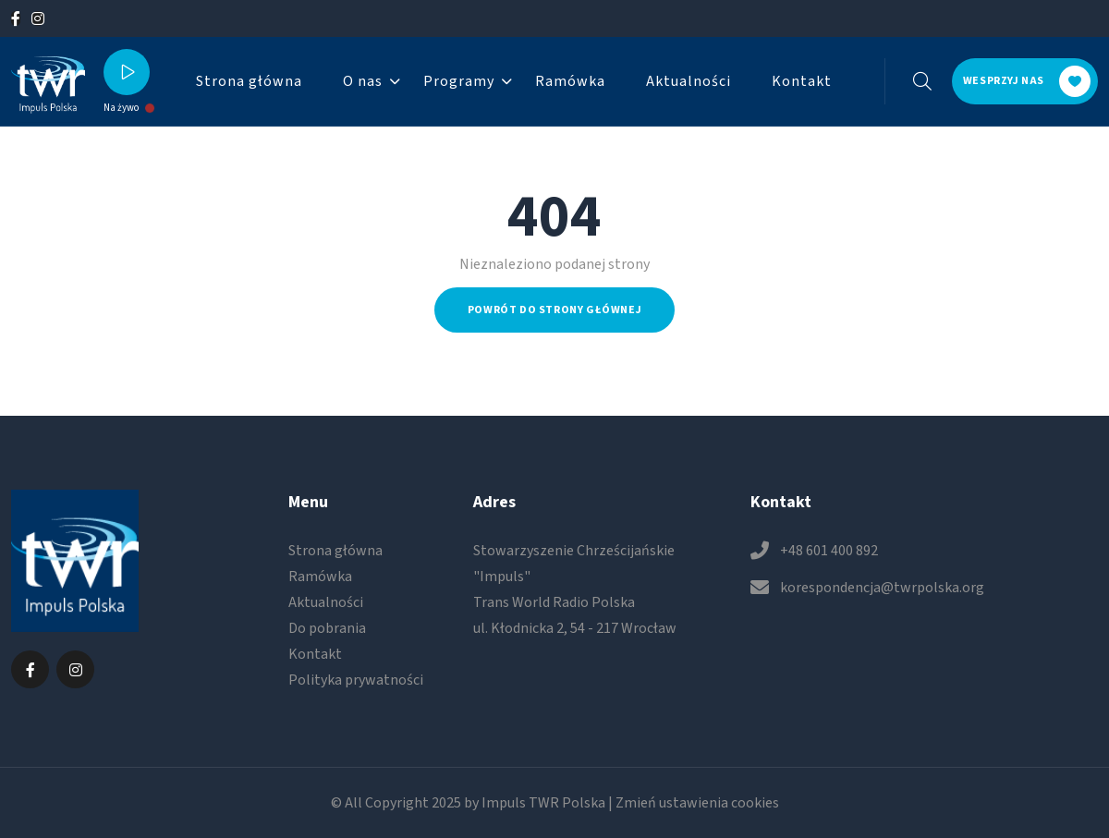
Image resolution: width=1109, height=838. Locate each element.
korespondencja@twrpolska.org (882, 587)
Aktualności (688, 81)
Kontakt (802, 81)
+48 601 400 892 (829, 550)
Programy (458, 81)
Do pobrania (327, 628)
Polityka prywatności (355, 680)
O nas (363, 81)
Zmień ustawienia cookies (697, 803)
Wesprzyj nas (1027, 81)
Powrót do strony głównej (554, 310)
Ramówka (570, 81)
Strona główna (249, 81)
